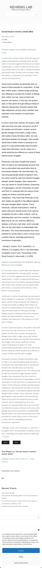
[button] (39, 530)
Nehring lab (21, 7)
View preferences (21, 563)
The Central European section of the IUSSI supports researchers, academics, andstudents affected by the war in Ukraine (19, 503)
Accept (21, 550)
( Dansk (11, 265)
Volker (5, 39)
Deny (21, 557)
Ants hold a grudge (8, 493)
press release (7, 42)
